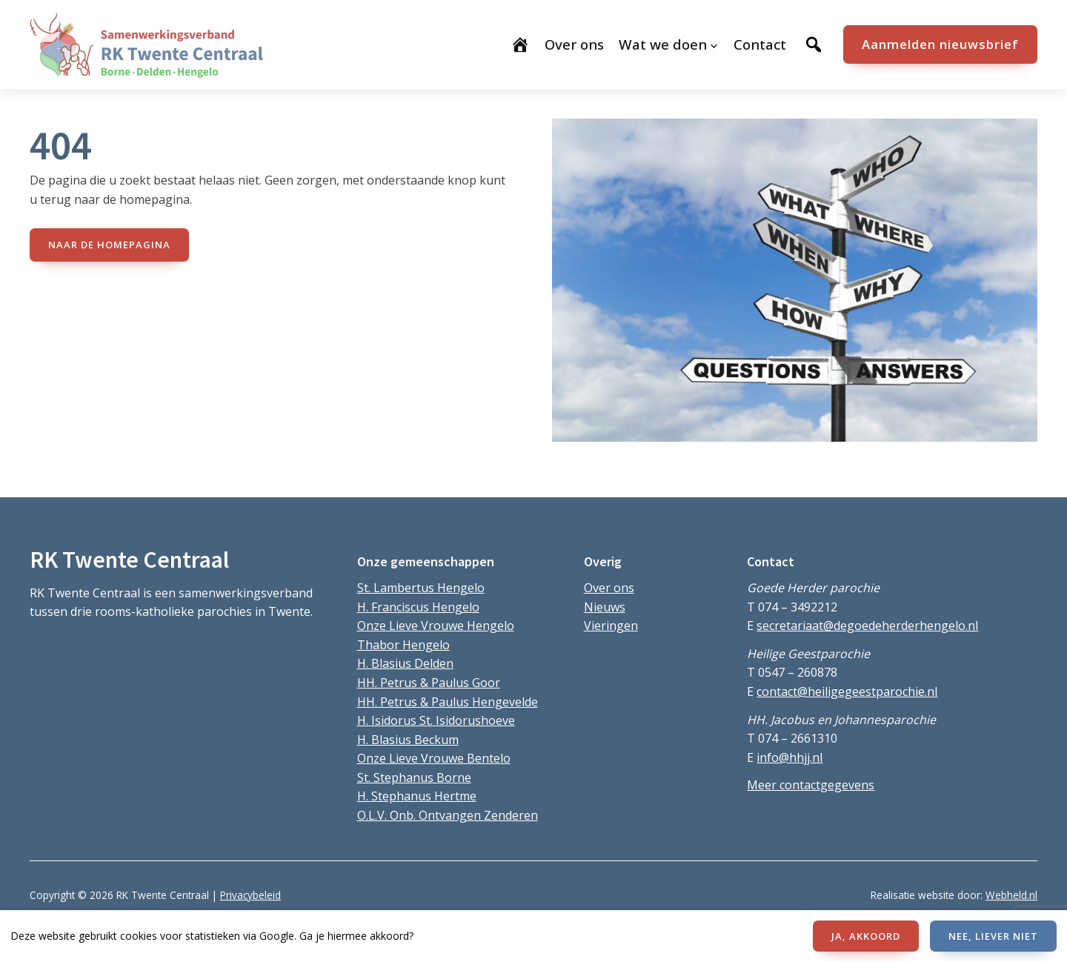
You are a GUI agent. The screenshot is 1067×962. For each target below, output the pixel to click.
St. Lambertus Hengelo (421, 588)
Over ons (609, 588)
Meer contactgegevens (810, 785)
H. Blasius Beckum (408, 740)
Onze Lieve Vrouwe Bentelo (434, 758)
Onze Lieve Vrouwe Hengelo (435, 625)
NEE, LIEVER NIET (993, 936)
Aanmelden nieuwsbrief (940, 44)
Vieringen (611, 625)
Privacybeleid (250, 895)
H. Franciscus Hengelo (418, 607)
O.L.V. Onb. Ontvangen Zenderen (447, 815)
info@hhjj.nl (789, 757)
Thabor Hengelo (403, 645)
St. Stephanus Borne (414, 777)
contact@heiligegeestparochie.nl (847, 691)
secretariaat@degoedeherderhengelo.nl (867, 625)
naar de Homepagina (109, 244)
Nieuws (604, 607)
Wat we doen (663, 44)
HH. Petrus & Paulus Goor (428, 682)
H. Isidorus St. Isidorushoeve (436, 720)
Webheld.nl (1011, 895)
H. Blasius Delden (405, 663)
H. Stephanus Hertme (416, 796)
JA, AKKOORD (865, 936)
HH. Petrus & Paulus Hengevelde (447, 702)
